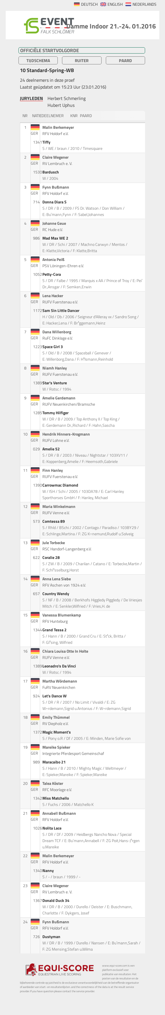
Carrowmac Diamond (60, 485)
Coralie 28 (51, 557)
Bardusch (51, 172)
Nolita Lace (52, 828)
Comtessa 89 (54, 521)
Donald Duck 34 (56, 900)
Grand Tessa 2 (54, 630)
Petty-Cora (52, 274)
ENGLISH (115, 4)
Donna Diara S (54, 202)
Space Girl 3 (53, 347)
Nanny (48, 870)
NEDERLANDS (144, 4)
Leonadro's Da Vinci (59, 666)
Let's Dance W (54, 696)
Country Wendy (56, 594)
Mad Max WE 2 (55, 238)
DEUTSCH (89, 4)
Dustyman (51, 937)
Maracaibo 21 (54, 762)
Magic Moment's (57, 732)
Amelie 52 (51, 449)
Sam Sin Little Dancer (61, 310)
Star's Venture (55, 383)
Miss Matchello (56, 798)
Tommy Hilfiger (55, 413)
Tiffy (46, 142)
